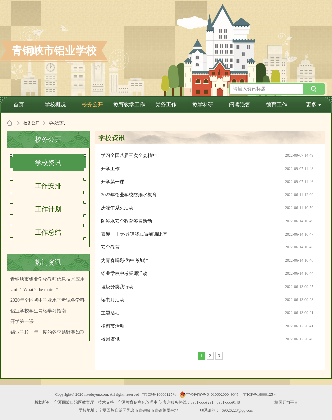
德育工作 (276, 104)
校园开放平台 (286, 402)
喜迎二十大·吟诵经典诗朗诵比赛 (134, 234)
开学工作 (110, 168)
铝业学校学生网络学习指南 (38, 310)
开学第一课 (22, 321)
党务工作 (166, 104)
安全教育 (110, 247)
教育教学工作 (129, 104)
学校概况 (55, 104)
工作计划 (48, 209)
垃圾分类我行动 (117, 286)
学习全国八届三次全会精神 (129, 155)
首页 (18, 104)
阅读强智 (239, 104)
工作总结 (48, 232)
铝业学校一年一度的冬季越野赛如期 (47, 332)
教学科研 (202, 104)
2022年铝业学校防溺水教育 (129, 194)
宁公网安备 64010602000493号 (209, 394)
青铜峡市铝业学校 (54, 51)
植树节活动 (112, 326)
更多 (313, 104)
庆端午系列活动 (117, 207)
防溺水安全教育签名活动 (126, 221)
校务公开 (92, 104)
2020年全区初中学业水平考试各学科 (47, 300)
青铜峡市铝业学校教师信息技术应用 (47, 279)
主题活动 (110, 312)
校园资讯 (110, 339)
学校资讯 (48, 162)
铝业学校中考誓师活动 (124, 273)
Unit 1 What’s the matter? (34, 289)
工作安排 (48, 185)
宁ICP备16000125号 (159, 394)
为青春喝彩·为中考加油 (125, 260)
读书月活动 (112, 299)
